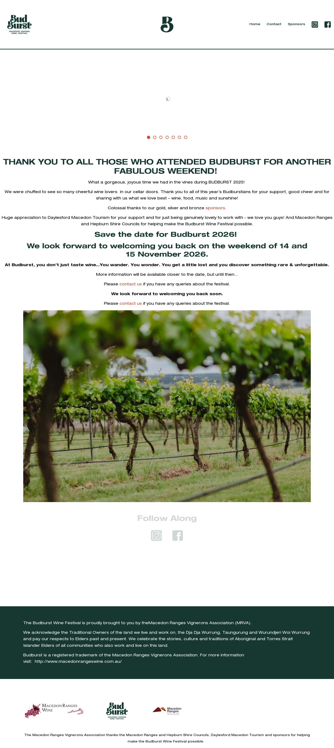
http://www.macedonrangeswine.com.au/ (78, 662)
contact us (130, 284)
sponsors (215, 208)
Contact (274, 24)
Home (254, 24)
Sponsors (296, 24)
